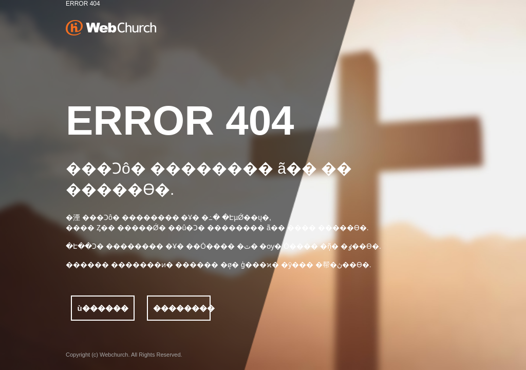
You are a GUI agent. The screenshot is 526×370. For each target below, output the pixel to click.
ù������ (102, 308)
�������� (182, 308)
